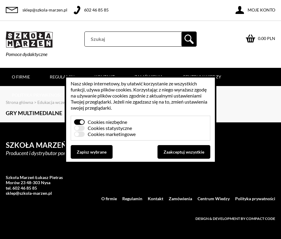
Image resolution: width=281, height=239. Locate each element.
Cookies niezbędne (107, 122)
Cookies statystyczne (110, 128)
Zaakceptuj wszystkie (184, 151)
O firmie (21, 76)
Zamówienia (180, 198)
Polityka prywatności (38, 95)
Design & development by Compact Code (235, 218)
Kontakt (155, 198)
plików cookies (116, 89)
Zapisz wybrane (92, 151)
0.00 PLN (266, 38)
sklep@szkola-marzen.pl (44, 9)
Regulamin (62, 76)
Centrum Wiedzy (214, 198)
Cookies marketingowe (112, 134)
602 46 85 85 (96, 9)
